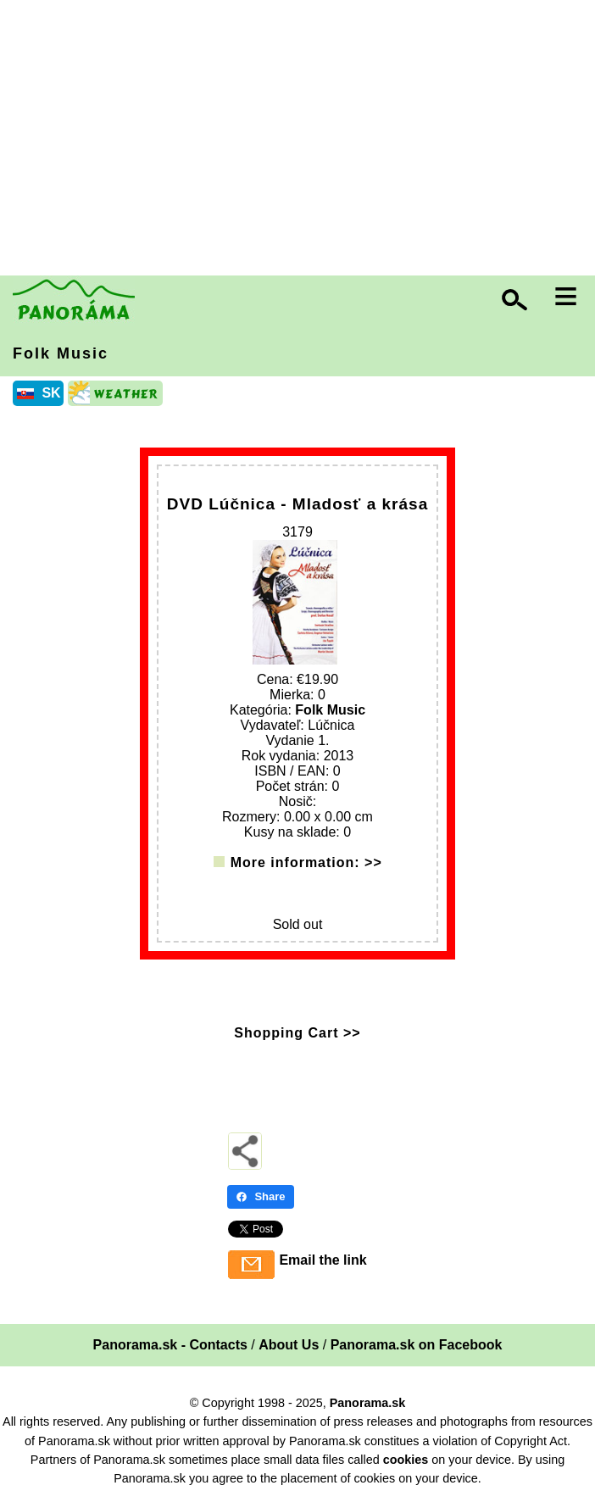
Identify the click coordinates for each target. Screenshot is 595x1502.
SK (51, 393)
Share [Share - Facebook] (260, 1196)
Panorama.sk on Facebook (417, 1345)
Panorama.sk (368, 1403)
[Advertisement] (301, 140)
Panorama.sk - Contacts (170, 1345)
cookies (406, 1459)
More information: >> (306, 862)
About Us (289, 1345)
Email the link (322, 1260)
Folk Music (60, 353)
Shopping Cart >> (297, 1033)
